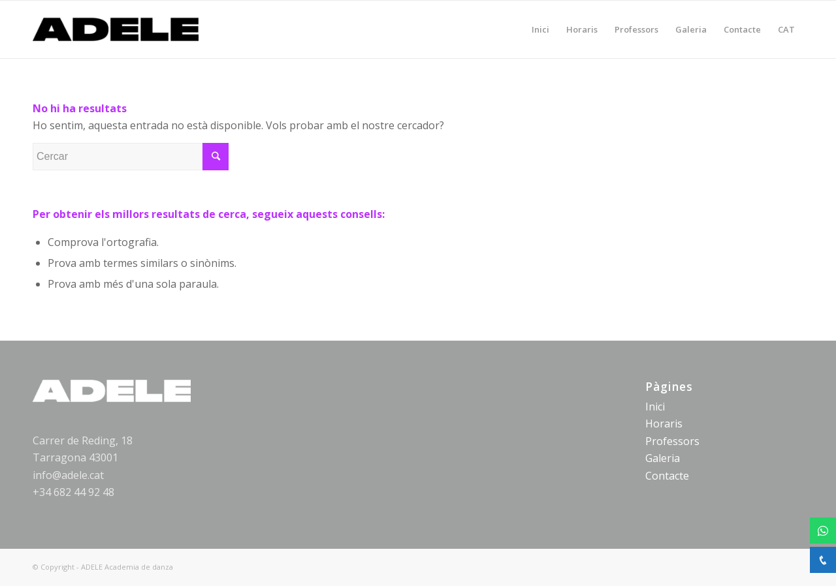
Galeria (662, 458)
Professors (672, 441)
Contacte (667, 476)
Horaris (664, 423)
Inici (655, 406)
